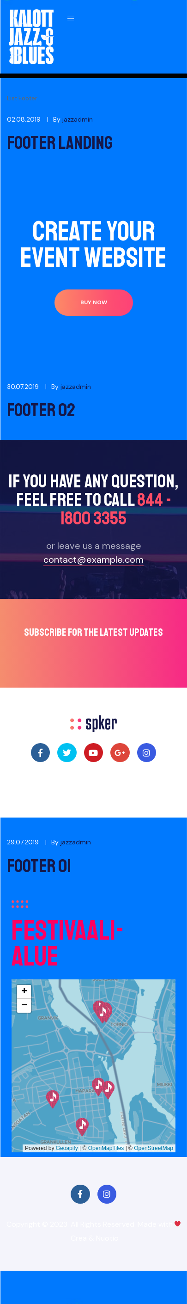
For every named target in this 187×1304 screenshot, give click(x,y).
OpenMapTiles (106, 1148)
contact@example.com (93, 560)
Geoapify (67, 1148)
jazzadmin (77, 119)
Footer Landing (60, 142)
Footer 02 (41, 410)
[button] (93, 302)
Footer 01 (39, 866)
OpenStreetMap (153, 1148)
